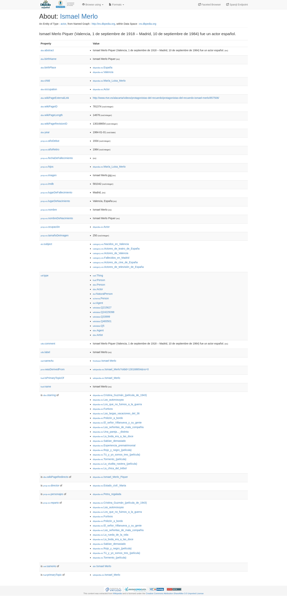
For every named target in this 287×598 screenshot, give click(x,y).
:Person (99, 280)
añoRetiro (50, 149)
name (46, 386)
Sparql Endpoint (237, 4)
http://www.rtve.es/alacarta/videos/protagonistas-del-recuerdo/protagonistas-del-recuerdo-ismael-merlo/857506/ (156, 97)
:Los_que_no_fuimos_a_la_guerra (117, 404)
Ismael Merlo (79, 16)
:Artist (98, 334)
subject (46, 244)
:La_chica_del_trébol (110, 468)
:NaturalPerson (103, 293)
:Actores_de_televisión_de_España (118, 266)
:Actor (101, 89)
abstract (47, 50)
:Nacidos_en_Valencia (111, 244)
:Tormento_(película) (109, 459)
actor (63, 23)
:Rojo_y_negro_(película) (112, 450)
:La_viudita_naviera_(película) (115, 463)
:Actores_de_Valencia (110, 253)
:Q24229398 (103, 312)
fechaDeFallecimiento (57, 158)
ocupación (50, 226)
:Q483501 (102, 321)
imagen (49, 175)
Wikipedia (117, 593)
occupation (49, 89)
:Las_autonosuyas (108, 399)
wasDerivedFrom (53, 369)
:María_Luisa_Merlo (109, 80)
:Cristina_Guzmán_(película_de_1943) (120, 395)
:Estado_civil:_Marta (109, 485)
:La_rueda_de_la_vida (110, 534)
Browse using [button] (92, 4)
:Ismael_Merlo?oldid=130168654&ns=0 (121, 369)
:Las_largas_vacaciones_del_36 (116, 413)
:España (102, 67)
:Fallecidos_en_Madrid (111, 257)
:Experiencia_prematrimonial (114, 445)
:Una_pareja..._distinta (110, 431)
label (45, 352)
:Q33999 (101, 316)
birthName (48, 58)
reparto (51, 502)
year (45, 132)
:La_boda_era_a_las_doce (113, 436)
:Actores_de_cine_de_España (115, 262)
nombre (49, 209)
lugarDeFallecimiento (56, 192)
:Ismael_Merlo (106, 377)
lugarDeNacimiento (55, 201)
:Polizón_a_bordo (108, 418)
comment (48, 343)
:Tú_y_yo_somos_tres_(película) (116, 454)
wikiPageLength (52, 115)
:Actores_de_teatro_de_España (116, 248)
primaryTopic (52, 574)
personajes (53, 494)
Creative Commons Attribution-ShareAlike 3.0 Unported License (175, 593)
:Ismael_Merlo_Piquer (110, 476)
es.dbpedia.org (147, 23)
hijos (47, 166)
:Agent (98, 302)
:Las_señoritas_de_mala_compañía (118, 427)
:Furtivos (103, 408)
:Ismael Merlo (104, 360)
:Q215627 (102, 307)
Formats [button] (116, 4)
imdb (47, 183)
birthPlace (48, 67)
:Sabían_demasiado (109, 440)
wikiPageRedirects (55, 476)
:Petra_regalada (107, 494)
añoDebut (50, 140)
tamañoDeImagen (54, 235)
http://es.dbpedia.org (103, 23)
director (51, 485)
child (45, 80)
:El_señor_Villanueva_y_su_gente (117, 422)
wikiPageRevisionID (54, 123)
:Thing (98, 275)
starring (49, 395)
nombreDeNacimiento (57, 218)
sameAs (47, 360)
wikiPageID (49, 106)
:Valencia (103, 72)
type (45, 275)
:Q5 (98, 325)
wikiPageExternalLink (55, 97)
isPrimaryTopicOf (52, 377)
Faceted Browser (209, 4)
